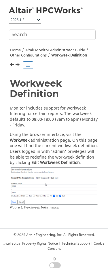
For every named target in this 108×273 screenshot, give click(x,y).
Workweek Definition (69, 55)
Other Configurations (28, 55)
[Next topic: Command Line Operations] (18, 65)
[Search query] (52, 35)
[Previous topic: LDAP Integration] (12, 65)
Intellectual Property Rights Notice (30, 243)
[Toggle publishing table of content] (28, 65)
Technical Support (75, 243)
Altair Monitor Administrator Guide (55, 50)
